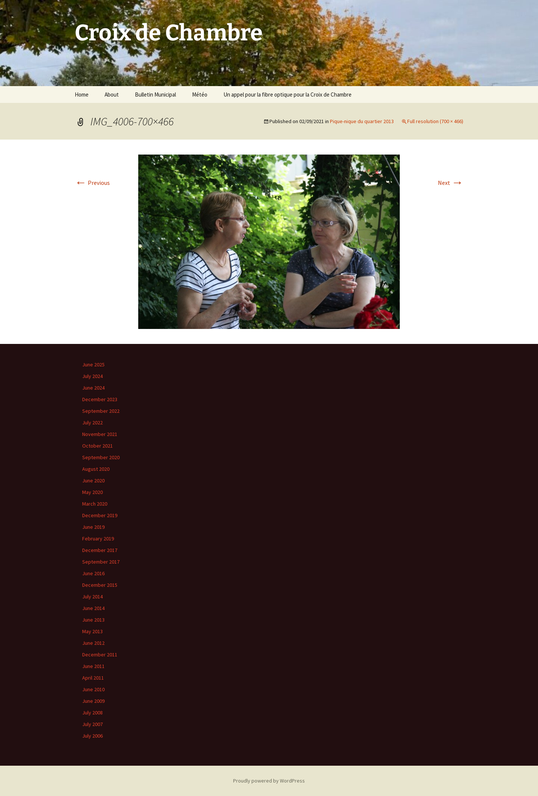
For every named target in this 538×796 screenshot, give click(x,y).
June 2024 (93, 387)
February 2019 (98, 538)
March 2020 (94, 503)
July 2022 (92, 422)
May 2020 (92, 492)
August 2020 (95, 469)
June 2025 (93, 364)
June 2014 (93, 608)
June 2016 (93, 573)
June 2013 (93, 619)
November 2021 (99, 434)
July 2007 (92, 724)
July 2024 (92, 376)
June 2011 (93, 666)
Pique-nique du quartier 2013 (362, 121)
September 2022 (101, 411)
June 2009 (93, 701)
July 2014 (92, 596)
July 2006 (92, 735)
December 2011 (99, 654)
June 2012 (93, 643)
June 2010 (93, 689)
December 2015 (99, 585)
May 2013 (92, 631)
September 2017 (101, 561)
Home (82, 94)
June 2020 (93, 480)
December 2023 (99, 399)
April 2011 (93, 677)
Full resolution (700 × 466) (435, 121)
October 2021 (97, 445)
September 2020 (101, 457)
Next (450, 182)
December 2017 (99, 550)
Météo (199, 94)
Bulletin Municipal (155, 94)
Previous (92, 182)
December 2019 (99, 515)
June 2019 (93, 527)
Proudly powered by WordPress (269, 780)
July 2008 (92, 712)
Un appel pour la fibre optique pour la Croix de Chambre (287, 94)
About (112, 94)
